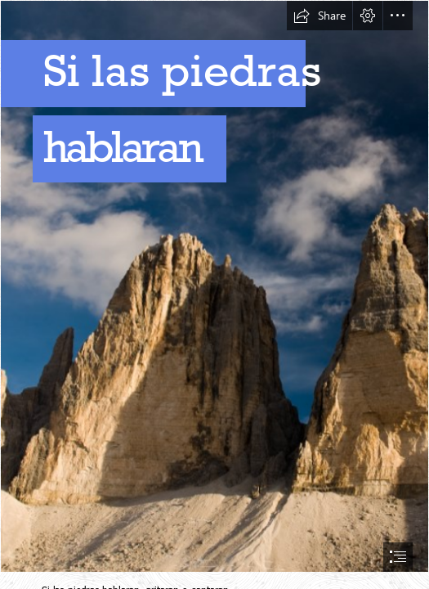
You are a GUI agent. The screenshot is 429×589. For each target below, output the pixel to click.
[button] (319, 15)
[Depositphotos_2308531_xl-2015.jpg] (214, 286)
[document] (214, 294)
